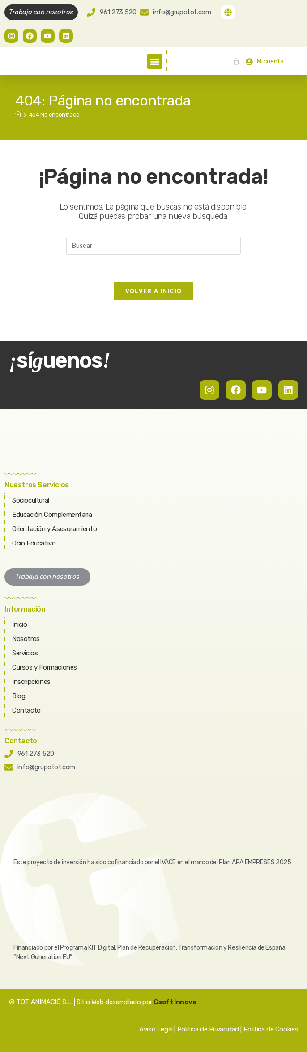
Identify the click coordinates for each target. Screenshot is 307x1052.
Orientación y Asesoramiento (54, 529)
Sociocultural (30, 500)
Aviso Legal (156, 1029)
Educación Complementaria (52, 515)
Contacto (26, 710)
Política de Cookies (270, 1029)
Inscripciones (31, 682)
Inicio (19, 624)
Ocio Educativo (33, 543)
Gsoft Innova (175, 1002)
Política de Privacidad (208, 1029)
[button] (154, 61)
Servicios (25, 653)
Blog (18, 696)
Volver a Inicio (153, 291)
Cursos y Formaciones (44, 667)
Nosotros (26, 639)
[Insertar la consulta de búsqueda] (153, 246)
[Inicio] (18, 114)
